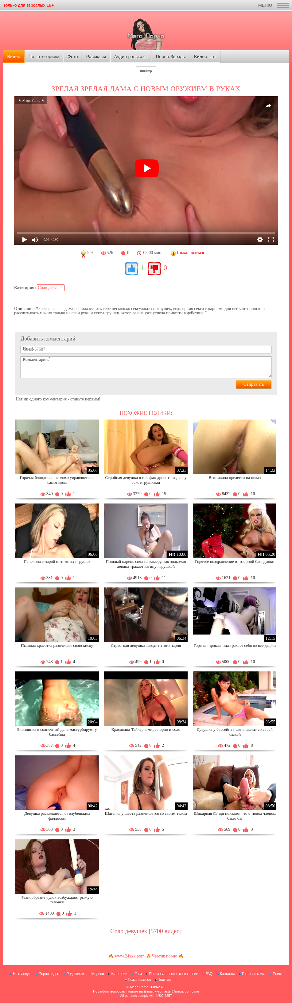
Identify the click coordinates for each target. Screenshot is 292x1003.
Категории (119, 974)
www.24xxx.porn (130, 956)
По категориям (44, 56)
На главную (22, 974)
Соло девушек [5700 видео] (145, 931)
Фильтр (146, 71)
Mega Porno (139, 987)
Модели (97, 974)
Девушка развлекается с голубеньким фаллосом (57, 816)
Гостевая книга (253, 974)
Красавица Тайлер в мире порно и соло (145, 729)
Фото (73, 56)
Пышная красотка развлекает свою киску (57, 645)
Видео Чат (205, 56)
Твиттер (164, 979)
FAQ (208, 974)
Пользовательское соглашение (173, 974)
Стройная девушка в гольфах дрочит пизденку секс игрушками (145, 480)
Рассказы (96, 56)
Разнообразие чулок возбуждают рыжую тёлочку (57, 900)
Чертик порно (164, 956)
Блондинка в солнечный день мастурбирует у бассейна (57, 732)
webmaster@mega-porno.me (177, 991)
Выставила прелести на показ (235, 477)
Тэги (138, 974)
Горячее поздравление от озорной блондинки (234, 561)
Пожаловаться (139, 979)
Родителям (75, 974)
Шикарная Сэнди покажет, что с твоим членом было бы (235, 816)
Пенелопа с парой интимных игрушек (57, 561)
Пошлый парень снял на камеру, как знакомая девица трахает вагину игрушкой (146, 564)
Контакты (227, 974)
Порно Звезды (171, 56)
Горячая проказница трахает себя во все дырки (235, 645)
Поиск (277, 974)
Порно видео (49, 974)
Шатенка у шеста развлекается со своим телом (146, 813)
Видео (13, 56)
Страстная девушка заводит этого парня (146, 645)
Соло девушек (51, 287)
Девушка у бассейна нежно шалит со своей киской (235, 732)
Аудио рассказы (131, 56)
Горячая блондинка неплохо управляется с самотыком (57, 480)
